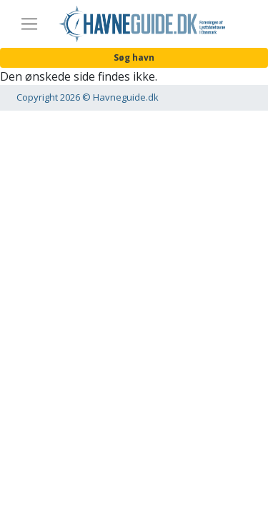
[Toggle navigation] (29, 24)
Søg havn (134, 57)
